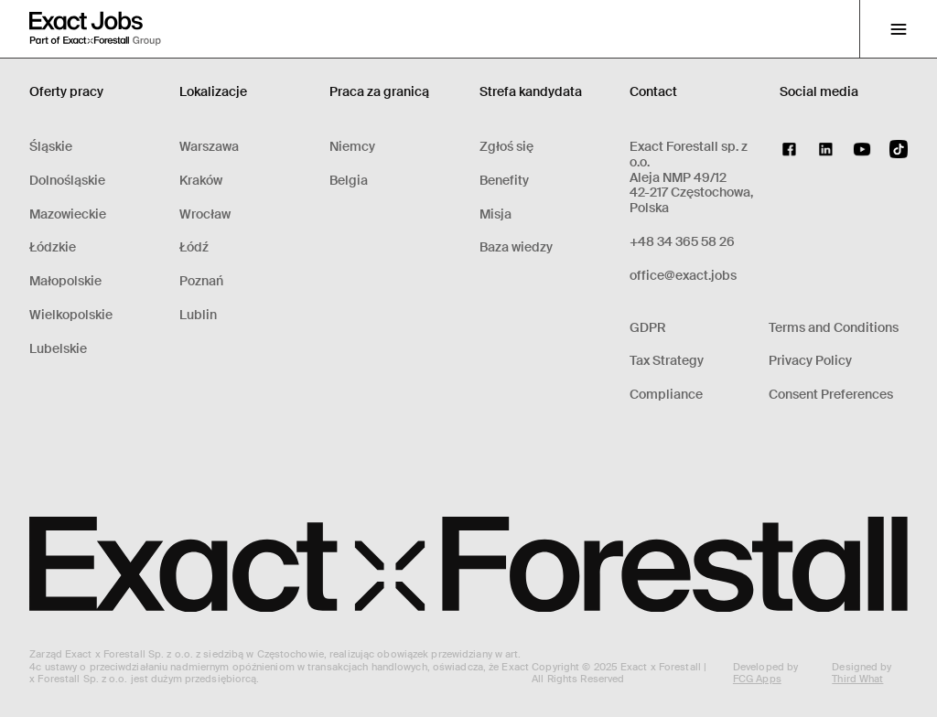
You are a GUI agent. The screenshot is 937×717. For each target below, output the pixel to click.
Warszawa (209, 147)
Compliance (666, 394)
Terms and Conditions (834, 328)
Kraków (200, 180)
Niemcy (352, 147)
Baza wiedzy (516, 247)
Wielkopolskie (71, 315)
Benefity (504, 180)
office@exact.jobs (683, 276)
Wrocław (205, 214)
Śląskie (50, 147)
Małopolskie (65, 281)
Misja (495, 214)
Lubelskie (58, 349)
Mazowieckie (67, 214)
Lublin (198, 315)
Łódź (194, 247)
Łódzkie (52, 247)
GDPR (648, 328)
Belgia (348, 180)
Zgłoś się (506, 147)
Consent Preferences (831, 394)
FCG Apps (757, 678)
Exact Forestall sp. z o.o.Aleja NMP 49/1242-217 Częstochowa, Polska (691, 177)
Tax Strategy (667, 361)
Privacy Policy (810, 361)
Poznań (201, 281)
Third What (857, 678)
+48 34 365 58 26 (682, 242)
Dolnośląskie (67, 180)
